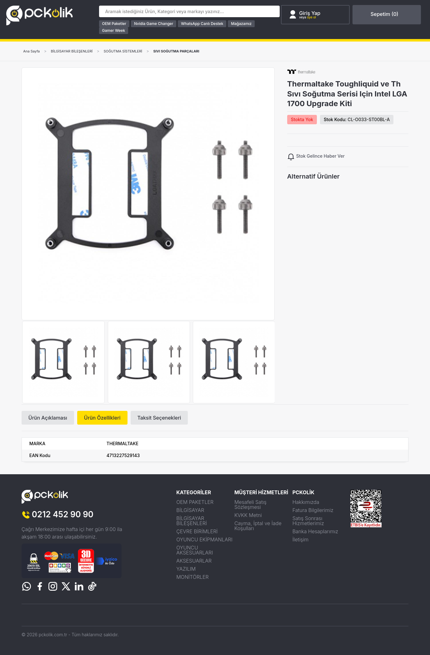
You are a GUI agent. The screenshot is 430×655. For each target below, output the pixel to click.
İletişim (300, 539)
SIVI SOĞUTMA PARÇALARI (188, 51)
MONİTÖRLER (192, 577)
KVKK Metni (248, 515)
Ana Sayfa (32, 51)
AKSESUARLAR (194, 561)
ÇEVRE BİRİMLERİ (197, 531)
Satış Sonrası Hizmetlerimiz (308, 520)
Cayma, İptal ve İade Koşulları (258, 525)
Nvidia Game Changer (154, 23)
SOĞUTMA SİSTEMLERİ (131, 51)
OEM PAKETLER (194, 502)
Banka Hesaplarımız (315, 531)
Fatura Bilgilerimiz (312, 510)
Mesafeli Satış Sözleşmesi (250, 504)
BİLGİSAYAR (190, 510)
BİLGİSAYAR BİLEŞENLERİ (75, 51)
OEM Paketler (115, 23)
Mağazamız (242, 23)
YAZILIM (186, 569)
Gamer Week (114, 30)
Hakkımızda (305, 502)
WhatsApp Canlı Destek (203, 23)
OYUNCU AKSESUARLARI (194, 550)
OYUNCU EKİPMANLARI (204, 539)
